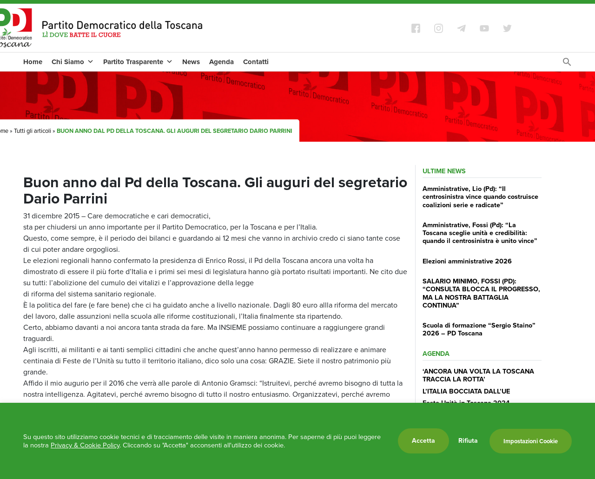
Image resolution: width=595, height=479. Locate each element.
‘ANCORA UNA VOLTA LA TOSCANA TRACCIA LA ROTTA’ (478, 375)
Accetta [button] (423, 441)
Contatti (256, 62)
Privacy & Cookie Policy (85, 445)
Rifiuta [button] (468, 441)
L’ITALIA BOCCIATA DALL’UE (466, 391)
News (191, 62)
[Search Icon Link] (567, 64)
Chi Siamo (73, 62)
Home (32, 62)
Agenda (221, 62)
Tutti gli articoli (32, 130)
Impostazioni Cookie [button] (530, 441)
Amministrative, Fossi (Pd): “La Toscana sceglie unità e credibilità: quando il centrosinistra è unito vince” (480, 233)
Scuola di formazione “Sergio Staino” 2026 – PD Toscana (479, 329)
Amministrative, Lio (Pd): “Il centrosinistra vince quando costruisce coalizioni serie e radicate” (480, 197)
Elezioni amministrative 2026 (467, 261)
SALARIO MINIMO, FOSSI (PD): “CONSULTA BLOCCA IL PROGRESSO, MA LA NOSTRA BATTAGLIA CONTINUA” (481, 293)
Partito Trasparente (138, 62)
